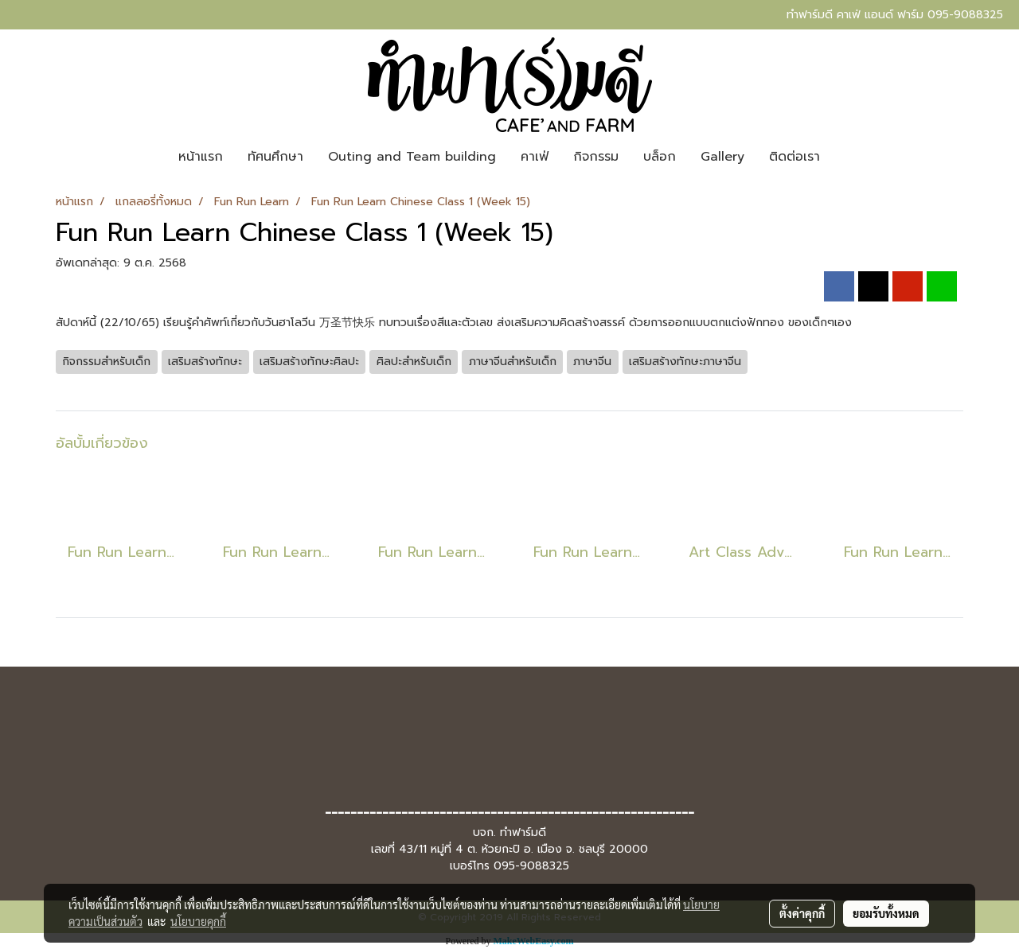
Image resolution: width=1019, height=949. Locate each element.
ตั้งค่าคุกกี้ (802, 913)
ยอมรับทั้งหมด (886, 913)
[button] (846, 156)
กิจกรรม (596, 156)
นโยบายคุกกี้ (198, 921)
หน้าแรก (200, 156)
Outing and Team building (412, 156)
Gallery (722, 156)
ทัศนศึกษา (275, 156)
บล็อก (659, 156)
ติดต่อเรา (794, 156)
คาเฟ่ (535, 156)
